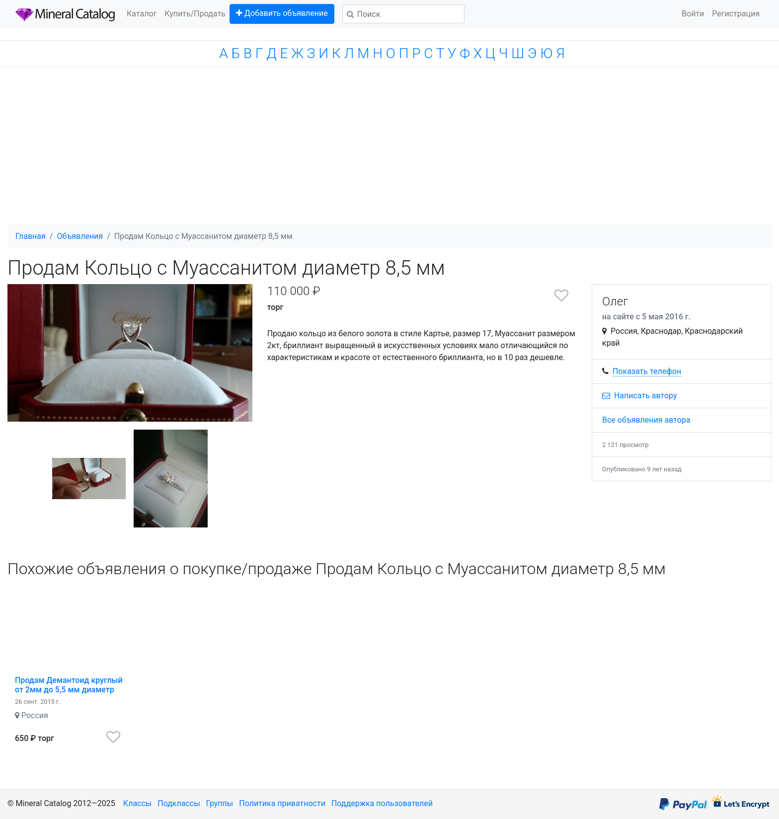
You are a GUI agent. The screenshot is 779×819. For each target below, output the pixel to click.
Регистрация (736, 13)
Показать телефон (647, 371)
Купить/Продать (195, 13)
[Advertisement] (389, 150)
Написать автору (639, 395)
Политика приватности (282, 803)
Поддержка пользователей (382, 803)
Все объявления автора (646, 420)
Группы (220, 803)
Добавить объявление (282, 13)
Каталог (141, 13)
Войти (693, 13)
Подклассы (178, 803)
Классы (137, 803)
